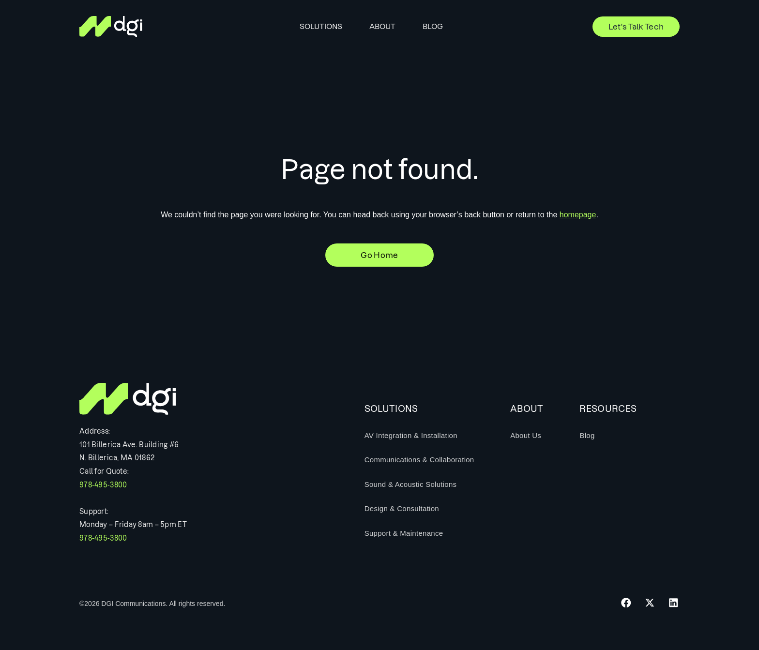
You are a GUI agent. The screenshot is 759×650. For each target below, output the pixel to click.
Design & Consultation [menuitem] (401, 508)
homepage (578, 215)
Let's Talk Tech (636, 26)
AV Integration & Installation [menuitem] (410, 435)
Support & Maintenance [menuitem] (403, 533)
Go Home (379, 255)
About (527, 408)
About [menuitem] (382, 26)
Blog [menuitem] (433, 26)
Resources (608, 408)
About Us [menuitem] (525, 435)
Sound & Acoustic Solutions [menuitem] (410, 484)
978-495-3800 (103, 485)
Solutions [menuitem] (321, 26)
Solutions (391, 408)
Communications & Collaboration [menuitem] (419, 459)
